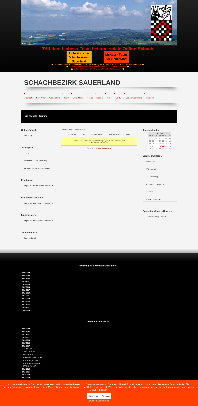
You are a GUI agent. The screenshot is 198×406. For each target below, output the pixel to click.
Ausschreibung (54, 98)
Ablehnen (106, 396)
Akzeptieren (93, 396)
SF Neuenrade (151, 169)
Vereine (109, 98)
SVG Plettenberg (152, 177)
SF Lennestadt (151, 162)
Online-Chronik (78, 98)
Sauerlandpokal (30, 238)
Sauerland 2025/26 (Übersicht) (35, 161)
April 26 (160, 133)
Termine (27, 153)
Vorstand (119, 98)
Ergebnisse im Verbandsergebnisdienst (38, 186)
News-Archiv (41, 98)
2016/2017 (72, 134)
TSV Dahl (149, 192)
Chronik (66, 98)
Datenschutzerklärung (134, 98)
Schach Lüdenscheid (153, 199)
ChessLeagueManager (103, 148)
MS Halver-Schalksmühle (155, 184)
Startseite (29, 98)
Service (90, 98)
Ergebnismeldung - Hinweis (156, 217)
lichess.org (28, 136)
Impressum (150, 98)
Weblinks (100, 98)
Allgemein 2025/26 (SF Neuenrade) (37, 168)
